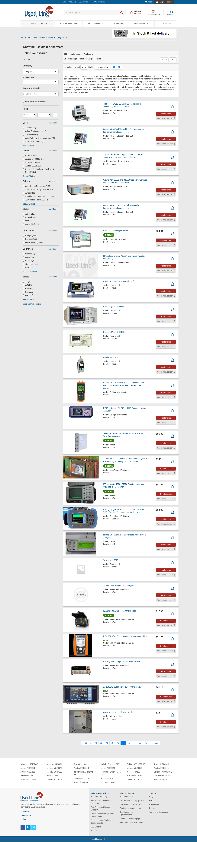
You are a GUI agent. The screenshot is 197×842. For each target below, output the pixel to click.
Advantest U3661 (54, 764)
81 (145, 743)
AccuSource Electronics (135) (36, 186)
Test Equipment (126, 797)
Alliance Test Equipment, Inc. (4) (38, 189)
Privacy (152, 808)
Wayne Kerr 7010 (110, 560)
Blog (23, 819)
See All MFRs (28, 145)
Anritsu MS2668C (81, 768)
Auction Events (95, 24)
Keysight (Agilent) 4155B (113, 307)
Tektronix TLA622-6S (136, 764)
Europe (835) (30, 235)
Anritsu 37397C (107, 778)
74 (107, 743)
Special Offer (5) (31, 224)
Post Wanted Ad (141, 24)
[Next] (150, 743)
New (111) (28, 221)
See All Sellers (29, 204)
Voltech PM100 (133, 772)
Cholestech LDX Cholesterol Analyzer (119, 712)
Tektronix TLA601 (54, 779)
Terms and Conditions (158, 812)
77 (123, 743)
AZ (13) (27, 285)
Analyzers (61, 37)
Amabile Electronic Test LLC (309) (38, 196)
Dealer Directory (68, 24)
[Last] (156, 743)
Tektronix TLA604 (134, 779)
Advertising (95, 831)
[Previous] (90, 743)
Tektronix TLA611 (161, 779)
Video (148, 2)
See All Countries (30, 271)
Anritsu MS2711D (54, 772)
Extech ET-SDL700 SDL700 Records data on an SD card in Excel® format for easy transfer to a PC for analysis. (125, 385)
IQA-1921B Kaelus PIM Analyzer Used (119, 611)
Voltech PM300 (27, 776)
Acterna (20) (29, 128)
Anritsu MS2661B (108, 768)
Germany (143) (30, 264)
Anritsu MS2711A (81, 778)
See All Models (29, 176)
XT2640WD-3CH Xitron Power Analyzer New (122, 687)
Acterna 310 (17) (31, 162)
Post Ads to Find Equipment (132, 818)
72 (96, 743)
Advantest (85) (30, 134)
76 (118, 743)
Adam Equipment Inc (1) (34, 131)
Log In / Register (166, 2)
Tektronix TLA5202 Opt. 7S (84, 773)
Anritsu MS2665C (28, 768)
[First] (84, 743)
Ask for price (166, 114)
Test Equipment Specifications (126, 813)
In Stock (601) (30, 217)
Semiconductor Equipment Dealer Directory (102, 821)
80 (140, 743)
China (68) (28, 257)
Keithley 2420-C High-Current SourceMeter (121, 661)
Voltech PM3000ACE (163, 772)
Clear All (26, 60)
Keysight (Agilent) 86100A (114, 332)
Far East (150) (30, 239)
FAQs (151, 797)
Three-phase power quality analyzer (118, 585)
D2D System (96, 827)
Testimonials (26, 815)
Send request (166, 240)
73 (101, 743)
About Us (25, 811)
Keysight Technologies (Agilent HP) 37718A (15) (39, 170)
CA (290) (28, 288)
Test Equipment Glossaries (131, 822)
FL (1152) (28, 292)
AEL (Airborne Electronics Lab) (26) (39, 138)
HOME (28, 37)
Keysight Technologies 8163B (115, 231)
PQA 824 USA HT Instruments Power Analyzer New (125, 636)
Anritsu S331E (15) (32, 166)
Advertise (118, 24)
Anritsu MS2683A (161, 768)
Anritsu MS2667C (54, 768)
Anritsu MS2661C (134, 768)
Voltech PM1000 (54, 776)
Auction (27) (29, 214)
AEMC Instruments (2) (33, 141)
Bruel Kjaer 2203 (110, 357)
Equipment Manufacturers (131, 808)
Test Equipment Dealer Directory (100, 808)
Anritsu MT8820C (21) (33, 159)
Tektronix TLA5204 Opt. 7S (111, 773)
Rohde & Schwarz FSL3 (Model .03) (118, 281)
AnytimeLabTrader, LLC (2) (35, 200)
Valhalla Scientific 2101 (110, 764)
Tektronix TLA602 (81, 782)
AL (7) (27, 281)
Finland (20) (29, 261)
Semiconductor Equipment (131, 804)
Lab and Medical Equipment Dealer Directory (103, 815)
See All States (28, 299)
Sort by (91, 67)
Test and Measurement (44, 37)
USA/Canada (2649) (33, 242)
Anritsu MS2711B (28, 772)
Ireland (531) (29, 267)
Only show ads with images (36, 102)
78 (129, 743)
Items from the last (72, 67)
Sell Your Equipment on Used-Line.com (101, 801)
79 (134, 743)
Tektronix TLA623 (161, 764)
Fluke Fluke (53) (31, 155)
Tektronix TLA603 (108, 782)
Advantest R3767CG (29, 764)
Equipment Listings (37, 23)
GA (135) (28, 295)
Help (151, 800)
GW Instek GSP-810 (29, 779)
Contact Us (166, 24)
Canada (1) (29, 254)
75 (112, 743)
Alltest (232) (29, 193)
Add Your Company (99, 797)
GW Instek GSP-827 (136, 776)
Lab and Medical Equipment (132, 800)
